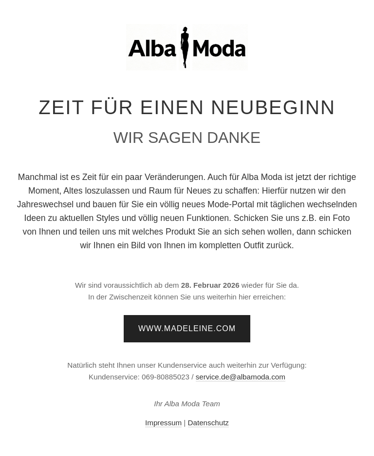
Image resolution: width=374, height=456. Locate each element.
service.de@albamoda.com (240, 377)
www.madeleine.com (187, 328)
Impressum (163, 422)
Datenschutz (208, 422)
